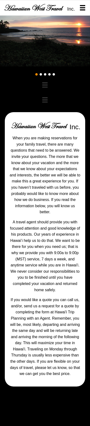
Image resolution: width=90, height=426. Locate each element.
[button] (36, 74)
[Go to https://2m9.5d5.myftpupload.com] (34, 7)
